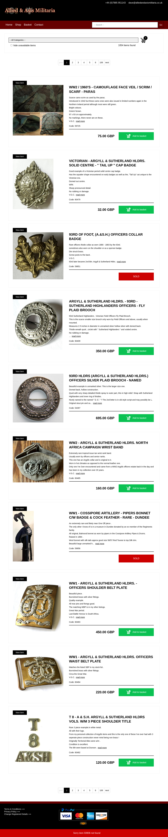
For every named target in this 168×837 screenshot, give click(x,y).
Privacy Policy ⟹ (12, 811)
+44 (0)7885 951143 (115, 3)
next (107, 62)
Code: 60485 (74, 478)
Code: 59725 (74, 126)
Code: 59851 (74, 266)
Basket (28, 24)
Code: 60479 (74, 199)
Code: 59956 (74, 548)
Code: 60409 (74, 341)
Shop (18, 24)
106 (101, 62)
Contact (38, 24)
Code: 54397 (74, 408)
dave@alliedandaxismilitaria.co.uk (145, 3)
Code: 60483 (74, 622)
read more (80, 121)
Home (9, 24)
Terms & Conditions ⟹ (14, 809)
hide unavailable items (23, 45)
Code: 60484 (74, 682)
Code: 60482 (74, 752)
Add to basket (136, 136)
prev (61, 62)
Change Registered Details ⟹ (17, 814)
